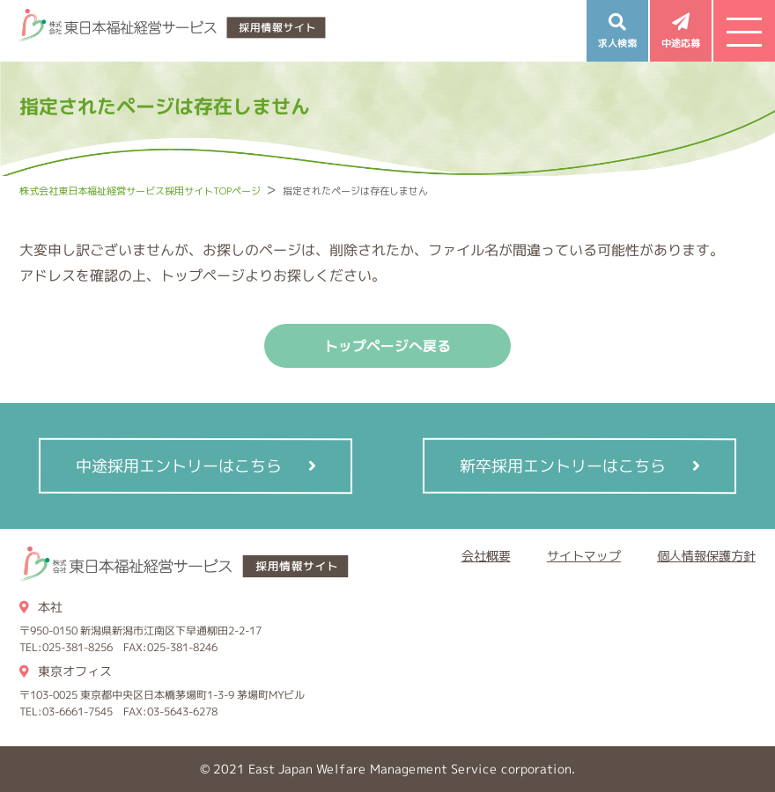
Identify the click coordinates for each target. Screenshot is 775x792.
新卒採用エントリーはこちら (562, 465)
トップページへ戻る (387, 346)
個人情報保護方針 (706, 555)
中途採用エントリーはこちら (179, 465)
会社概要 (486, 555)
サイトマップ (584, 555)
